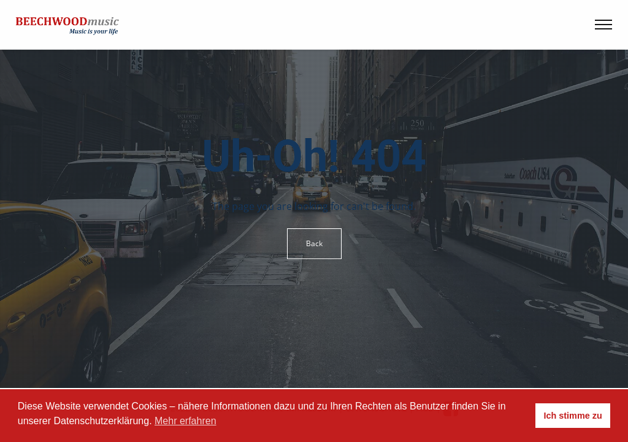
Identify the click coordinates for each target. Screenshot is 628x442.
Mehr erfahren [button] (185, 421)
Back (314, 243)
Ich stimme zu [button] (573, 416)
